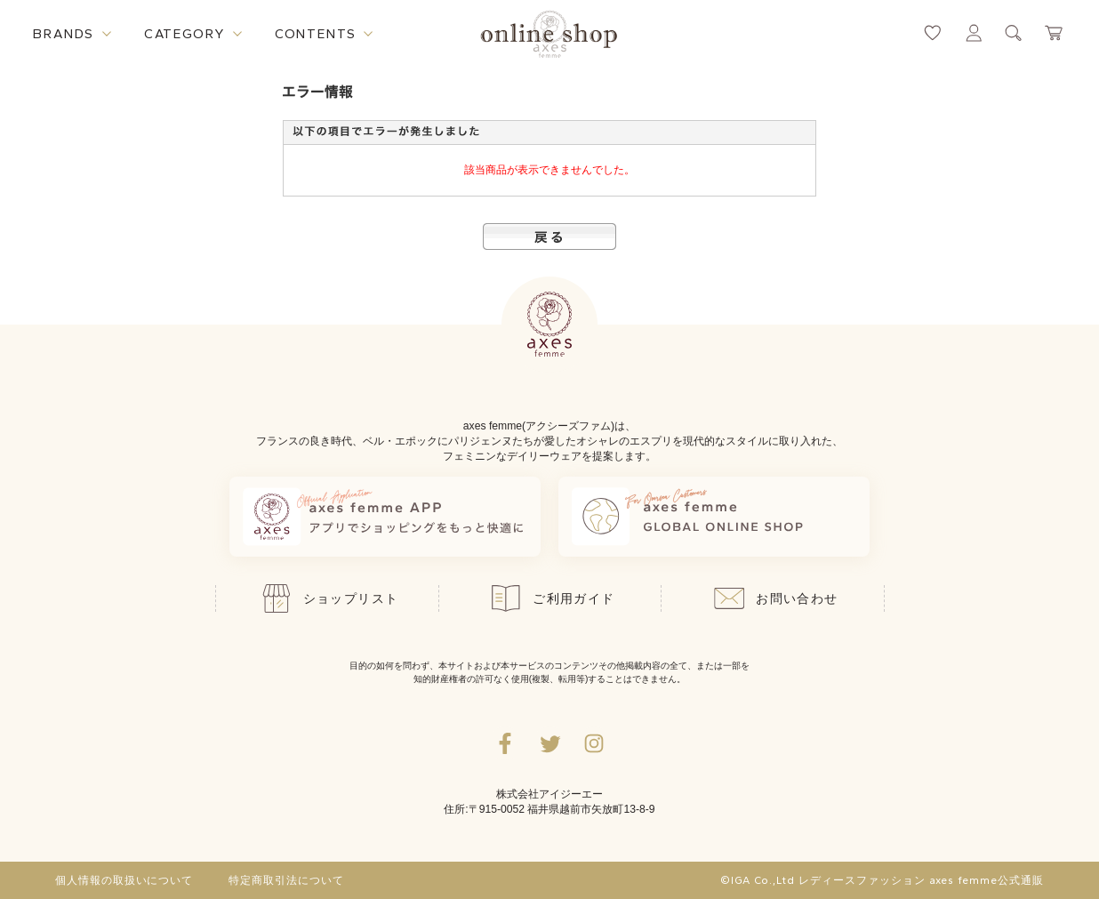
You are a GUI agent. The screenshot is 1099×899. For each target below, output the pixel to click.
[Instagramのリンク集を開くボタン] (594, 743)
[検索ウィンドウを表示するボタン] (1013, 32)
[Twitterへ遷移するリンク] (549, 743)
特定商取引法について (286, 880)
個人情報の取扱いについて (124, 880)
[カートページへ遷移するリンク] (1054, 32)
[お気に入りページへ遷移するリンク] (932, 32)
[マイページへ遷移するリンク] (973, 32)
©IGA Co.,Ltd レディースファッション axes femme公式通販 (882, 880)
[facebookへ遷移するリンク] (505, 743)
